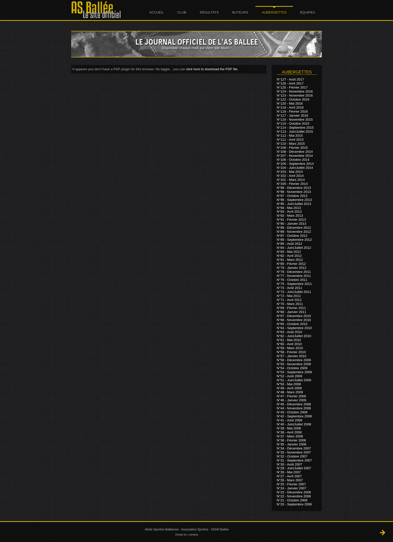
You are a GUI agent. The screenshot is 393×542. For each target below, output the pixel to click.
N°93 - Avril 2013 (289, 211)
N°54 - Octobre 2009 (292, 368)
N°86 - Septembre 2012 (294, 240)
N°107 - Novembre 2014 (295, 156)
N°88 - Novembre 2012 (294, 232)
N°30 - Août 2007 (289, 464)
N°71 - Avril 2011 (289, 300)
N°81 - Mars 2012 (290, 260)
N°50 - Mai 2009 (289, 384)
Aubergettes (274, 12)
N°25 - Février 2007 (291, 484)
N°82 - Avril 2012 (289, 256)
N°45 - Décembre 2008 (294, 404)
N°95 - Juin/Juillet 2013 (294, 204)
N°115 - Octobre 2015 (293, 123)
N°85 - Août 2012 (289, 244)
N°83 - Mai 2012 (289, 252)
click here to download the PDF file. (212, 69)
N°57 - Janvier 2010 (291, 356)
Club (181, 12)
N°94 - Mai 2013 (289, 207)
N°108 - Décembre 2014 (295, 151)
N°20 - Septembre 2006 (294, 504)
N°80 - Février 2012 (291, 264)
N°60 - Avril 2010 (289, 344)
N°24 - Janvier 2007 (291, 488)
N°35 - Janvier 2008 (291, 444)
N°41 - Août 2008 (289, 420)
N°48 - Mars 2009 (290, 392)
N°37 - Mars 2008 (290, 436)
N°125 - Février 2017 (292, 87)
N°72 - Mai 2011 (289, 296)
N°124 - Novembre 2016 (295, 91)
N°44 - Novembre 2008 (294, 408)
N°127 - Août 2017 (290, 79)
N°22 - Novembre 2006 (294, 496)
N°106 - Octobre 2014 (293, 160)
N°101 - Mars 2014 (291, 180)
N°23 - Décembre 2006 (294, 492)
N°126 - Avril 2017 (290, 83)
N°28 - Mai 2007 (289, 472)
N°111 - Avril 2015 (290, 139)
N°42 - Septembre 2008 (294, 416)
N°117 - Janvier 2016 (292, 115)
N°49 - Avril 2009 (289, 388)
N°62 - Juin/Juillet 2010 (294, 336)
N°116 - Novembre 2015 (295, 119)
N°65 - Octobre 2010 (292, 324)
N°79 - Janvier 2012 (291, 268)
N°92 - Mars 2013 (290, 215)
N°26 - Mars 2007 (290, 480)
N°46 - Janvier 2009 (291, 400)
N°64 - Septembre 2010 (294, 328)
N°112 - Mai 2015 (290, 135)
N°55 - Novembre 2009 (294, 364)
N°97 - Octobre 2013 (292, 196)
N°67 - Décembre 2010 (294, 316)
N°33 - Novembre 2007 (294, 452)
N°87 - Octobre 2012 (292, 236)
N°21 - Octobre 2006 (292, 500)
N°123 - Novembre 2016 (295, 95)
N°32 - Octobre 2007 (292, 456)
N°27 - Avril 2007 (289, 476)
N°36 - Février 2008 (291, 440)
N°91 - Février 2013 (291, 219)
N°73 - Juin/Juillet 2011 (294, 292)
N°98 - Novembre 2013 (294, 192)
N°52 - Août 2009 (289, 376)
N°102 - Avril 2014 (290, 176)
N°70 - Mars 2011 (290, 304)
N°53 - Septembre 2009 (294, 372)
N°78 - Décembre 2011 (294, 272)
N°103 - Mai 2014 (290, 172)
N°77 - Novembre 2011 (294, 276)
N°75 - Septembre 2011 (294, 284)
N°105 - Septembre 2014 (295, 164)
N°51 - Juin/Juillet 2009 (294, 380)
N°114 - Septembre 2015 (295, 127)
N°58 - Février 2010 (291, 352)
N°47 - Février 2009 (291, 396)
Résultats (209, 12)
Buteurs (240, 12)
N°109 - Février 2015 (292, 147)
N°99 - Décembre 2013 (294, 188)
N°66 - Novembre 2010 (294, 320)
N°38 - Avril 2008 (289, 432)
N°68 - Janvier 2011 (291, 312)
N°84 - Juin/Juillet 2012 (294, 248)
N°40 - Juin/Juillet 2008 (294, 424)
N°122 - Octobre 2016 (293, 99)
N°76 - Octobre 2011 (292, 280)
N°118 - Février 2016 (292, 111)
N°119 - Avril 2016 (290, 107)
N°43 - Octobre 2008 (292, 412)
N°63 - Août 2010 (289, 332)
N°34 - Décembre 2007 (294, 448)
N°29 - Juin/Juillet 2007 (294, 468)
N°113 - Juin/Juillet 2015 (295, 131)
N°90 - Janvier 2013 (291, 223)
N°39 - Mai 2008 (289, 428)
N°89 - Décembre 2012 (294, 227)
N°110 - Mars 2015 (291, 143)
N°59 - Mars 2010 (290, 348)
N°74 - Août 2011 (289, 288)
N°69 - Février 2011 (291, 308)
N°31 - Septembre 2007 (294, 460)
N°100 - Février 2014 (292, 184)
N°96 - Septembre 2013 (294, 200)
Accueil (156, 12)
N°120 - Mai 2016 (290, 103)
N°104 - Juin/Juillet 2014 (295, 168)
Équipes (307, 12)
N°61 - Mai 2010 (289, 340)
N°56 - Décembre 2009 (294, 360)
